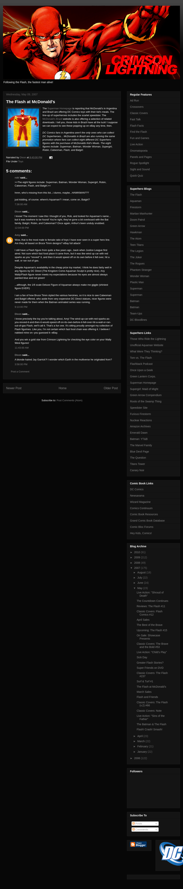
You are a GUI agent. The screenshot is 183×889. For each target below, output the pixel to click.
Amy (17, 235)
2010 (137, 552)
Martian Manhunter (141, 213)
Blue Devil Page (139, 451)
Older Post (111, 388)
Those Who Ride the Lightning (148, 338)
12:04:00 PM (22, 227)
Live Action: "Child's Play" (152, 652)
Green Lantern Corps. (143, 376)
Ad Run (134, 100)
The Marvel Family (141, 445)
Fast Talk (135, 119)
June (140, 582)
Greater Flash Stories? (150, 662)
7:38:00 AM (21, 204)
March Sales (144, 691)
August (141, 572)
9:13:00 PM (21, 306)
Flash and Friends (147, 696)
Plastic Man (137, 282)
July (140, 577)
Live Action (136, 144)
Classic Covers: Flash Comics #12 (149, 613)
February (143, 746)
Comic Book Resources (144, 514)
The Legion (136, 250)
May (140, 588)
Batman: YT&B (139, 438)
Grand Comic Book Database (147, 520)
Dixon (18, 211)
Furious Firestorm (140, 414)
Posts (137, 823)
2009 (137, 557)
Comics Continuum (141, 508)
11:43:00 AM (22, 347)
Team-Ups (136, 313)
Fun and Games (139, 138)
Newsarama (137, 495)
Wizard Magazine (140, 501)
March (141, 741)
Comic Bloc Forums (141, 526)
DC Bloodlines (138, 319)
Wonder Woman (139, 276)
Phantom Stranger (141, 269)
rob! (17, 177)
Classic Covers (139, 113)
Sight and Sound (140, 169)
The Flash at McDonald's (151, 686)
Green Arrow (137, 225)
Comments (140, 829)
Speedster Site (139, 407)
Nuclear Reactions (141, 420)
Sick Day (142, 657)
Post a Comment (20, 371)
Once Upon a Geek (141, 370)
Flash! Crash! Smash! (149, 729)
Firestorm (135, 207)
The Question (138, 457)
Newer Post (14, 388)
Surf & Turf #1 (145, 681)
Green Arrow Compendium (146, 395)
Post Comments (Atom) (69, 400)
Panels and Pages (141, 156)
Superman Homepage (59, 108)
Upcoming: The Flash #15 (152, 630)
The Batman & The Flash (151, 724)
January (142, 751)
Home (63, 388)
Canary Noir (137, 470)
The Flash (136, 194)
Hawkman (136, 232)
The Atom (135, 238)
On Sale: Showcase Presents (148, 637)
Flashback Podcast (141, 363)
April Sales (143, 619)
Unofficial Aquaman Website (146, 345)
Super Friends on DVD (150, 667)
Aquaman (135, 201)
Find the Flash (138, 131)
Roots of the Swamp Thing (145, 401)
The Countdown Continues (152, 600)
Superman (136, 288)
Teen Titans (137, 244)
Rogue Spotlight (139, 163)
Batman (134, 301)
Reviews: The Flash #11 (151, 606)
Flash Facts (137, 125)
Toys (20, 161)
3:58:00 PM (21, 364)
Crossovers (137, 106)
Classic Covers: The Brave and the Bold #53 (152, 645)
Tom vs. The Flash (141, 357)
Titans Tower (137, 463)
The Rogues (137, 263)
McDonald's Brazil (52, 118)
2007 (137, 567)
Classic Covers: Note (149, 710)
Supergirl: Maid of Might (144, 389)
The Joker (136, 257)
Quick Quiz (136, 175)
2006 (137, 758)
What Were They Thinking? (146, 351)
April (140, 736)
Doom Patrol (137, 219)
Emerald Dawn (139, 432)
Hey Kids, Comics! (141, 533)
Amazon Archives (140, 426)
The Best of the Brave (149, 624)
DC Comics (137, 489)
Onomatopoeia (139, 150)
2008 (137, 562)
